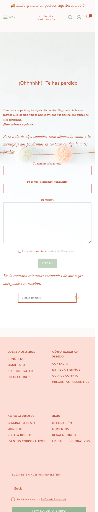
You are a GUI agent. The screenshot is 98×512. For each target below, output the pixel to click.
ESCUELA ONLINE (20, 377)
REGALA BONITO (19, 435)
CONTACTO (60, 363)
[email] (49, 488)
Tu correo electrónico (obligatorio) (47, 185)
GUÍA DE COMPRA (65, 376)
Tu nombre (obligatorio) (47, 167)
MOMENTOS (16, 429)
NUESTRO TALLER (20, 371)
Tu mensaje (47, 211)
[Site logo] (47, 17)
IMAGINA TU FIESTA (22, 423)
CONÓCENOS (17, 359)
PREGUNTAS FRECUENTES (71, 382)
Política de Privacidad (60, 251)
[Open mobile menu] (10, 17)
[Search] (70, 17)
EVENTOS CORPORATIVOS (26, 441)
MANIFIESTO (16, 365)
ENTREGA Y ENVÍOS (66, 369)
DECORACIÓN (62, 423)
